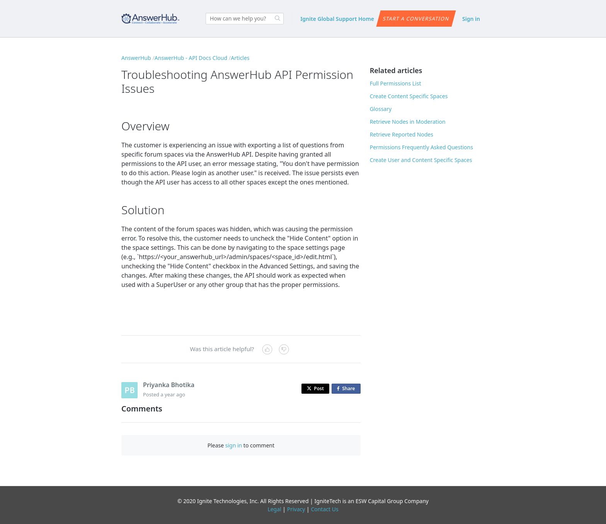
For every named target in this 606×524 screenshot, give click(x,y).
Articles (240, 57)
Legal (274, 509)
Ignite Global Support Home (337, 18)
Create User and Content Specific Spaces (421, 160)
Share (347, 389)
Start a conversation (416, 18)
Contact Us (324, 509)
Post (315, 388)
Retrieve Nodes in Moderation (408, 121)
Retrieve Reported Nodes (401, 134)
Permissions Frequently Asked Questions (421, 147)
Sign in (471, 18)
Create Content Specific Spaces (409, 96)
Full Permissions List (395, 83)
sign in (233, 445)
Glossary (381, 109)
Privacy (296, 509)
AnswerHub (136, 57)
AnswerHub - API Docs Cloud (191, 57)
